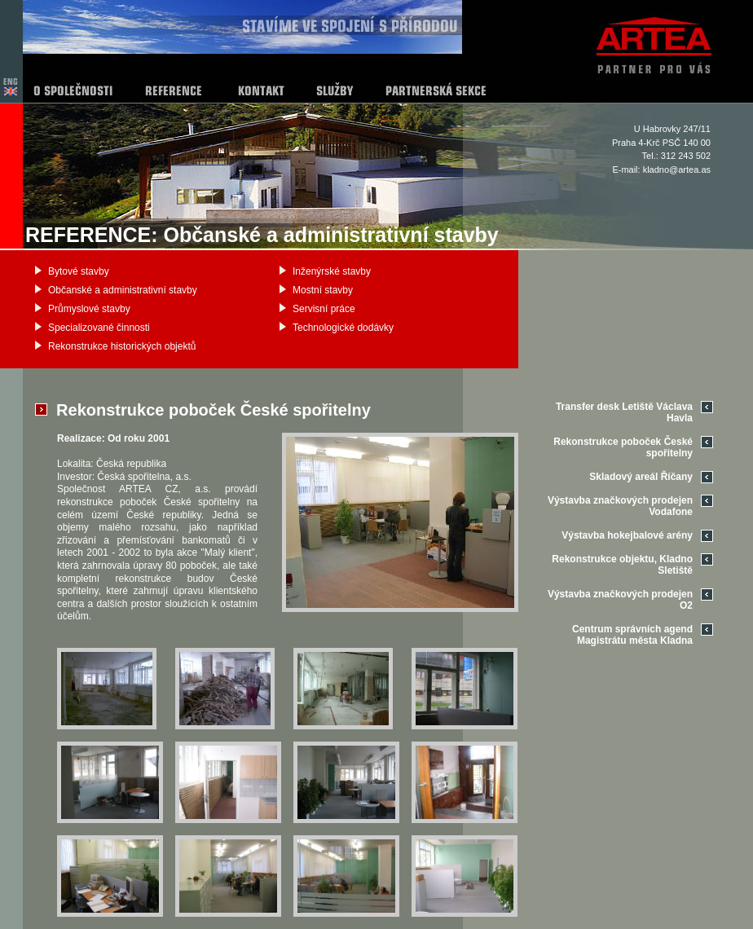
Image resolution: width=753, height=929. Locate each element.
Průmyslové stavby (89, 309)
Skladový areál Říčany (641, 476)
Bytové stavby (78, 271)
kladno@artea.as (677, 169)
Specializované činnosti (99, 327)
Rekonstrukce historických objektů (122, 346)
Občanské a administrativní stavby (122, 290)
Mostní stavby (323, 290)
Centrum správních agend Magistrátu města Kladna (632, 634)
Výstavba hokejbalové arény (627, 535)
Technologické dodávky (343, 327)
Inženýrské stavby (332, 271)
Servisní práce (324, 309)
